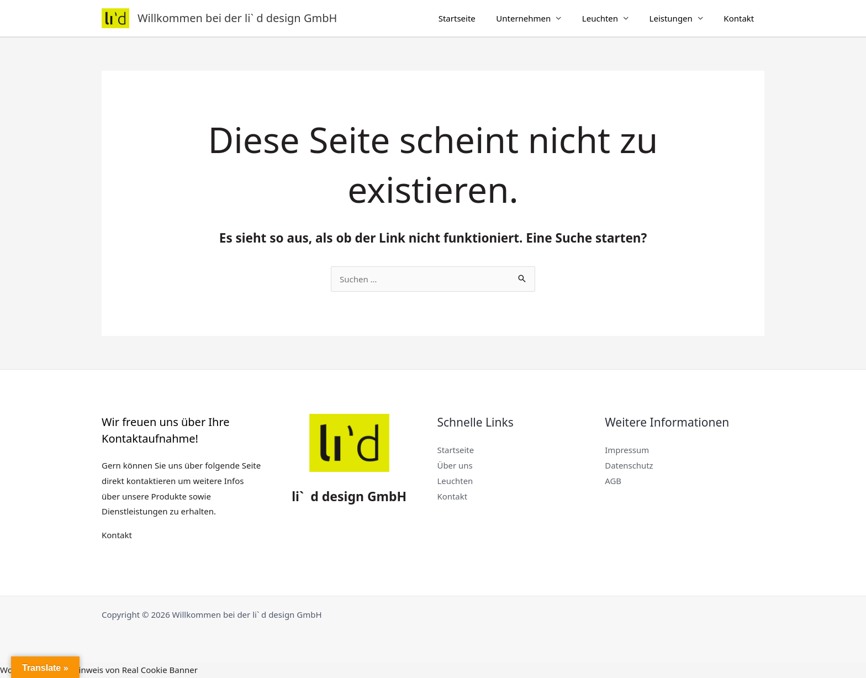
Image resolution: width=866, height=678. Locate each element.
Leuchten (611, 18)
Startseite (475, 18)
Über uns (455, 465)
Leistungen (677, 18)
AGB (613, 480)
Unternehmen (538, 18)
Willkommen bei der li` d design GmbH (237, 17)
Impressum (627, 449)
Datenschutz (629, 465)
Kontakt (741, 18)
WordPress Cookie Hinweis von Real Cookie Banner (99, 669)
